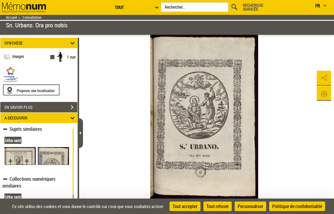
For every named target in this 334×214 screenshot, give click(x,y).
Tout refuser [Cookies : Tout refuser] (217, 206)
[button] (323, 78)
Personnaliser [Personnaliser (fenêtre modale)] (250, 206)
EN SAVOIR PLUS (40, 107)
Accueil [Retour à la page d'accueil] (11, 17)
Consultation (32, 17)
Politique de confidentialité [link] (297, 206)
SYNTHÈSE (40, 43)
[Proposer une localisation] (31, 89)
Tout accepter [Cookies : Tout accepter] (185, 206)
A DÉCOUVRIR (40, 118)
